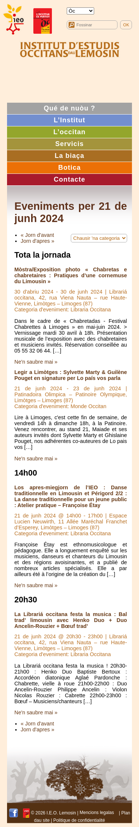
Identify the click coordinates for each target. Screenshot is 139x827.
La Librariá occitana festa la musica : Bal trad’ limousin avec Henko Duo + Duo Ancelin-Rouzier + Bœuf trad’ (70, 620)
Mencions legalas (97, 812)
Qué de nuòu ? (69, 108)
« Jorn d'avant (37, 235)
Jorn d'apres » (37, 241)
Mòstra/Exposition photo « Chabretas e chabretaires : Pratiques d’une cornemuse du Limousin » (70, 275)
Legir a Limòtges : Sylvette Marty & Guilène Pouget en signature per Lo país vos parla (70, 375)
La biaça (69, 155)
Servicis (69, 144)
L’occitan (69, 132)
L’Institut (69, 120)
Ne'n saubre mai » (35, 362)
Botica (69, 167)
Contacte (69, 179)
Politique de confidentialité (79, 820)
